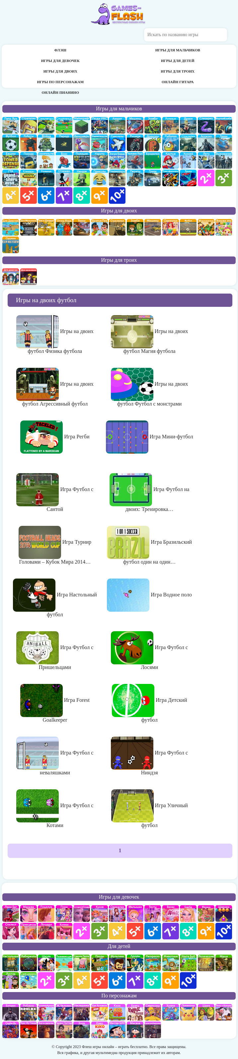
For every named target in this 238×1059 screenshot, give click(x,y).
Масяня (135, 1030)
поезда (28, 160)
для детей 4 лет (81, 980)
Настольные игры (10, 963)
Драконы (152, 143)
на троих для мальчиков (28, 276)
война (46, 143)
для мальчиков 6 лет (46, 195)
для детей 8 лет (152, 980)
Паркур (64, 143)
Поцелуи (46, 913)
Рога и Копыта (223, 1012)
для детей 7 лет (135, 980)
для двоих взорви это (223, 227)
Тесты (152, 913)
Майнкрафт (81, 125)
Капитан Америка (152, 1030)
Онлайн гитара (178, 82)
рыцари (135, 143)
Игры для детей (177, 61)
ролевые (170, 125)
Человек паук (135, 160)
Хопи (170, 1012)
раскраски (152, 963)
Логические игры (206, 963)
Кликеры (28, 178)
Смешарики (28, 980)
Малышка (135, 913)
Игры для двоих (60, 71)
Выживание (223, 160)
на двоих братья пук (99, 227)
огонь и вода (64, 227)
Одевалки (117, 913)
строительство (46, 160)
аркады (135, 963)
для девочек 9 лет (206, 931)
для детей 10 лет (188, 980)
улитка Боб (188, 963)
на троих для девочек (10, 276)
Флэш (60, 50)
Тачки (188, 178)
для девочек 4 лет (117, 931)
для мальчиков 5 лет (28, 195)
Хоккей (188, 160)
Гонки (152, 178)
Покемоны (188, 1012)
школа (46, 963)
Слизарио (206, 125)
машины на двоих (152, 227)
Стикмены (64, 178)
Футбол (10, 143)
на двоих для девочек (10, 227)
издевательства (99, 143)
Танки (223, 143)
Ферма (206, 913)
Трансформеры (170, 178)
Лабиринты (28, 963)
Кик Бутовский (99, 1012)
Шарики (223, 913)
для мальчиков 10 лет (117, 195)
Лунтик (10, 980)
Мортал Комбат (223, 125)
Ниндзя (81, 178)
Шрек (206, 1012)
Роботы (28, 143)
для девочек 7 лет (170, 931)
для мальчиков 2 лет (206, 178)
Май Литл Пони (64, 913)
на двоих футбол (188, 227)
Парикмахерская (10, 931)
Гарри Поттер (64, 1030)
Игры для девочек (60, 61)
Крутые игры (170, 160)
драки (188, 125)
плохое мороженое (206, 227)
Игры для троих (178, 71)
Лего (206, 160)
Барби (188, 913)
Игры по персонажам (60, 82)
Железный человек (64, 1012)
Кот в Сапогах (46, 1030)
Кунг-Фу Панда (28, 1030)
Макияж (28, 913)
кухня (99, 913)
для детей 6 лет (117, 980)
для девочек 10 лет (223, 931)
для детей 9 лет (170, 980)
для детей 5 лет (99, 980)
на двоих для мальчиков (28, 227)
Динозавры (81, 143)
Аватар (117, 125)
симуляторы (46, 125)
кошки (64, 931)
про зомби (152, 125)
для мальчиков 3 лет (223, 178)
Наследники (81, 1012)
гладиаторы (117, 178)
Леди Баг (10, 913)
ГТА (10, 178)
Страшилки (46, 178)
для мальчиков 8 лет (81, 195)
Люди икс (99, 125)
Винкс (170, 913)
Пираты (135, 178)
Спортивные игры (64, 125)
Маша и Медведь (223, 963)
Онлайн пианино (60, 92)
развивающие (64, 963)
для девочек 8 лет (188, 931)
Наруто (99, 160)
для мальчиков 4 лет (10, 195)
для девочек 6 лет (152, 931)
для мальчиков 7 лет (64, 195)
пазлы (99, 963)
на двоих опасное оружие (10, 245)
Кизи (117, 1012)
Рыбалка (170, 143)
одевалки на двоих (170, 227)
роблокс (28, 1012)
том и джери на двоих (46, 227)
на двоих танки (81, 227)
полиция (81, 160)
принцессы (28, 931)
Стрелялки (188, 143)
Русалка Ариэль (46, 1012)
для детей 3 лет (64, 980)
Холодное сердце (81, 913)
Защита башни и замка (10, 160)
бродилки (152, 160)
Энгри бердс (117, 160)
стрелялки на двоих (117, 227)
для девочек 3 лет (99, 931)
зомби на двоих (135, 227)
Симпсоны (152, 1012)
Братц (135, 1012)
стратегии (28, 125)
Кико (99, 1030)
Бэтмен (10, 1012)
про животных (170, 963)
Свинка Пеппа (81, 963)
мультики (117, 963)
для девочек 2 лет (81, 931)
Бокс (64, 160)
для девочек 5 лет (135, 931)
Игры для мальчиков (177, 50)
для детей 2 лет (46, 980)
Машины (135, 125)
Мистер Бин (117, 1030)
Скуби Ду (10, 1030)
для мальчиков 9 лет (99, 195)
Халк (81, 1030)
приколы (99, 178)
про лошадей (46, 931)
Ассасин (206, 143)
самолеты (117, 143)
